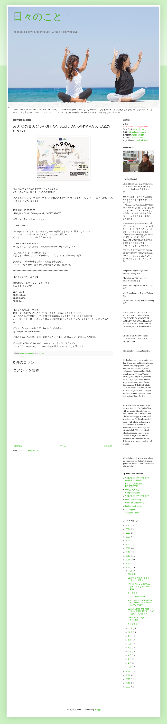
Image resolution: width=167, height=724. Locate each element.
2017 (128, 556)
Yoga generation (132, 513)
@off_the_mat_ (132, 489)
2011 (128, 679)
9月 (130, 636)
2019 (128, 548)
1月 (130, 667)
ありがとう (133, 593)
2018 (128, 552)
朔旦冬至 (132, 574)
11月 (130, 628)
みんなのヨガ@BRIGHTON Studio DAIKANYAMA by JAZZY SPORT (140, 602)
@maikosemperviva (138, 132)
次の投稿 (18, 446)
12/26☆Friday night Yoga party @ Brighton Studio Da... (139, 586)
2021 (128, 540)
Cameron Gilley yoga (134, 503)
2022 (128, 537)
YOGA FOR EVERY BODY (137, 496)
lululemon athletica (133, 506)
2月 (130, 663)
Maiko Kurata (138, 129)
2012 (128, 675)
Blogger (98, 709)
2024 (128, 529)
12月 (130, 571)
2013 (128, 671)
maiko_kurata (138, 135)
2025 (128, 525)
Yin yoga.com (131, 509)
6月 (130, 647)
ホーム (63, 446)
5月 (130, 651)
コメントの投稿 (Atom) (28, 450)
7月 (130, 644)
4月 (130, 655)
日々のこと (38, 16)
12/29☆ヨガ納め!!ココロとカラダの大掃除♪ (140, 579)
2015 (128, 563)
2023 (128, 533)
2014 (128, 567)
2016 (128, 560)
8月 (130, 640)
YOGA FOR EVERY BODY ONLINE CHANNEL (137, 479)
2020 (128, 544)
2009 (128, 687)
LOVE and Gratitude (136, 596)
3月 (130, 659)
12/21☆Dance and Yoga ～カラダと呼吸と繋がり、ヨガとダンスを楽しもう (141, 611)
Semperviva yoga (132, 493)
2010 (128, 683)
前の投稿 (108, 446)
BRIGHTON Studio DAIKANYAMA (133, 485)
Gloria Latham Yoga (133, 499)
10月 (130, 632)
